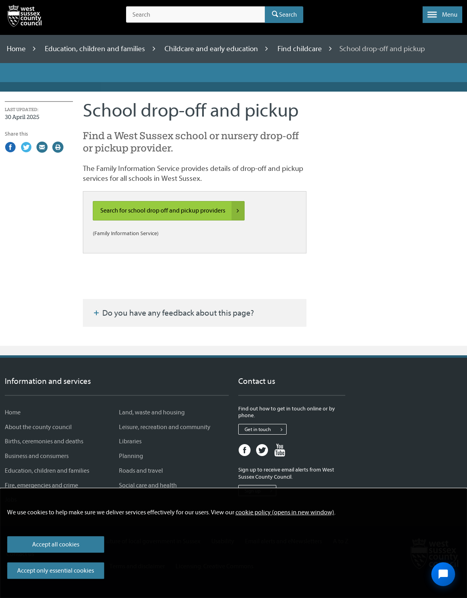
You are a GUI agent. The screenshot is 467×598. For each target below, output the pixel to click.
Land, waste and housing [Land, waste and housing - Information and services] (152, 412)
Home (17, 48)
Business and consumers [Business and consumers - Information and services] (37, 456)
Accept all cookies (55, 544)
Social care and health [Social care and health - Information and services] (148, 485)
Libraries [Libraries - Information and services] (130, 441)
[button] (442, 14)
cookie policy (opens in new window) (284, 512)
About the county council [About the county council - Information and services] (38, 427)
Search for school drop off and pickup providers (172, 210)
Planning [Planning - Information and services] (131, 456)
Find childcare (300, 48)
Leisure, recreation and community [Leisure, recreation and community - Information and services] (165, 427)
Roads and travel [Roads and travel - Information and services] (141, 470)
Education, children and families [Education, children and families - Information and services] (47, 470)
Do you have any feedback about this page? (173, 313)
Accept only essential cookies (55, 570)
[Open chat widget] (443, 574)
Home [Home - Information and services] (13, 412)
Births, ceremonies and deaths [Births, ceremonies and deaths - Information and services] (44, 441)
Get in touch (265, 429)
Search (288, 14)
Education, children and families (96, 48)
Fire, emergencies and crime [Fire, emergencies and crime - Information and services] (41, 485)
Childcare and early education (212, 48)
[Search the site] (195, 14)
